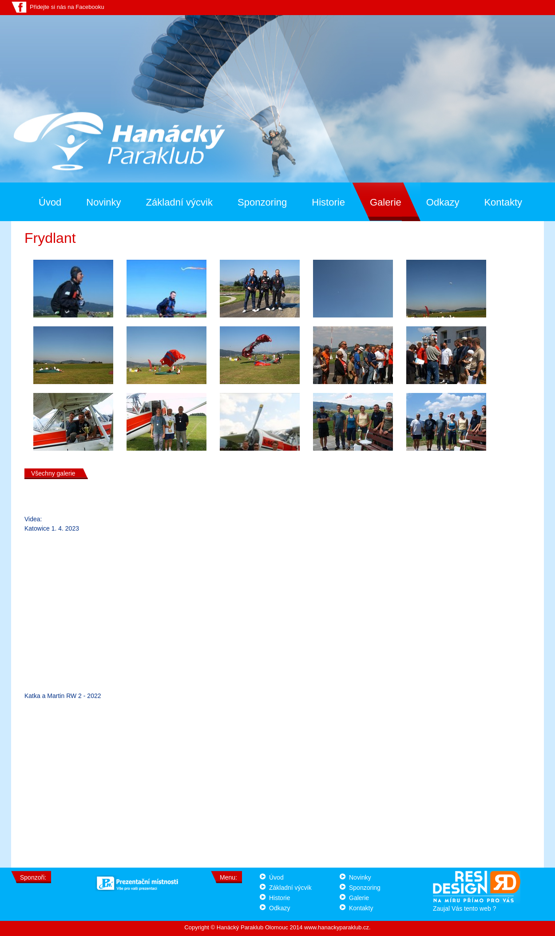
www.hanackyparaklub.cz (336, 927)
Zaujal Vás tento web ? (476, 905)
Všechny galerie (53, 473)
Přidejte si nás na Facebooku (67, 7)
